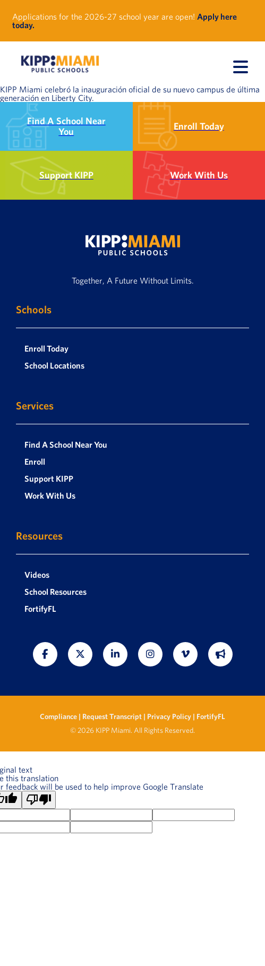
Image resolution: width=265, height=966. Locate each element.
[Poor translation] (39, 800)
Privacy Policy (169, 716)
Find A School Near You (65, 444)
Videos (36, 574)
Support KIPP (48, 478)
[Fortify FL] (220, 654)
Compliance (59, 716)
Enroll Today (46, 348)
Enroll (34, 461)
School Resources (55, 591)
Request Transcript (112, 716)
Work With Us (49, 495)
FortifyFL (40, 608)
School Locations (54, 365)
